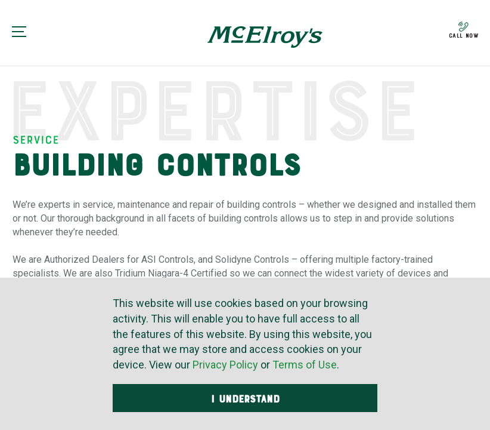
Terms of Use (304, 364)
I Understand (245, 399)
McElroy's (264, 37)
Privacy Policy (225, 364)
